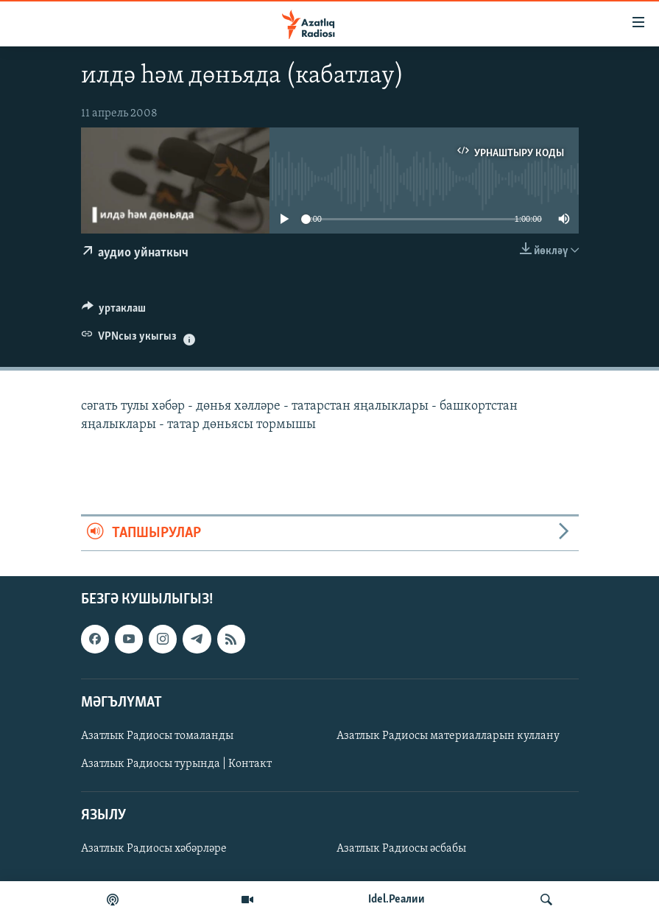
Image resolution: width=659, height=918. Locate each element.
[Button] (114, 312)
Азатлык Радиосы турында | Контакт (176, 764)
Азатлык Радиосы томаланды (157, 736)
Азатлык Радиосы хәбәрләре (154, 849)
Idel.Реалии (396, 899)
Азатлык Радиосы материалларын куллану (448, 736)
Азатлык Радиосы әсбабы (401, 849)
